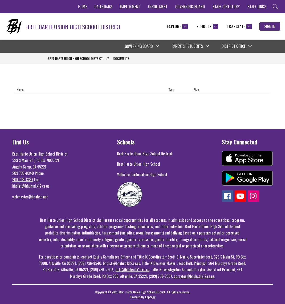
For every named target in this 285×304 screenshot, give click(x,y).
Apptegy (150, 296)
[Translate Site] (239, 26)
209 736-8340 (23, 173)
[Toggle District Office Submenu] (250, 46)
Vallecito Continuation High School (142, 174)
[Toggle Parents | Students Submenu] (207, 46)
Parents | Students (187, 46)
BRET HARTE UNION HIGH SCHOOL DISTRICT (75, 58)
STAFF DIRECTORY (226, 6)
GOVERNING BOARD (190, 6)
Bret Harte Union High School (138, 164)
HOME (82, 6)
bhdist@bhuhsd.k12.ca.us (121, 263)
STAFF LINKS (257, 6)
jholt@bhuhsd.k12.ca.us (132, 269)
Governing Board (139, 46)
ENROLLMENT (158, 6)
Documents (121, 58)
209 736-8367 (22, 179)
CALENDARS (103, 6)
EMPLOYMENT (130, 6)
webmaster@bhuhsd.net (30, 197)
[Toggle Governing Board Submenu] (157, 46)
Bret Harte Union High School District (144, 153)
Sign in (269, 26)
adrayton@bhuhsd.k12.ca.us (194, 276)
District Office (233, 46)
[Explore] (177, 26)
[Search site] (275, 6)
